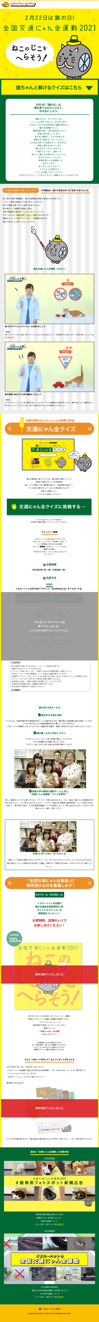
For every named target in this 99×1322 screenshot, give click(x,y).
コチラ (60, 1224)
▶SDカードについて (15, 1083)
